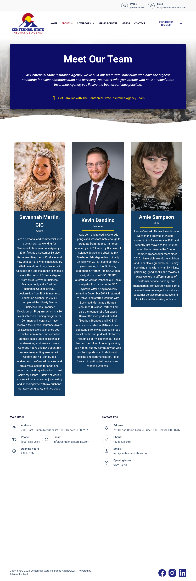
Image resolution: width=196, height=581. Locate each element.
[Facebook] (162, 573)
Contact (139, 23)
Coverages (86, 23)
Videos (126, 23)
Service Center (107, 23)
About (68, 23)
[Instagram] (172, 573)
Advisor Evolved (19, 574)
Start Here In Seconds (170, 23)
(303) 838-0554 (138, 7)
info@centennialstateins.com (171, 7)
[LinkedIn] (182, 573)
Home (54, 23)
